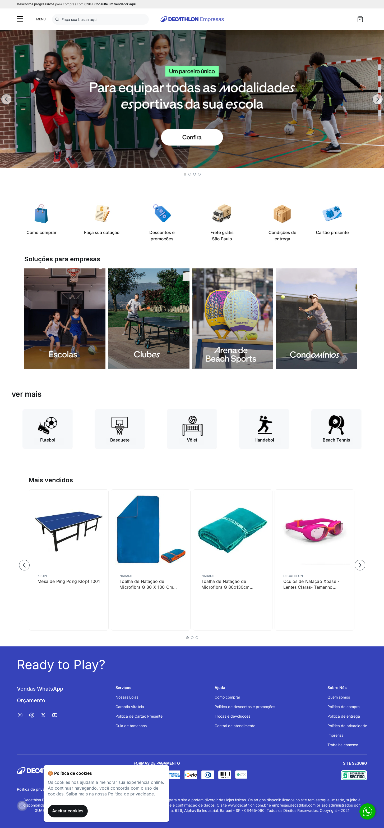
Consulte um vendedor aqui (115, 4)
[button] (185, 174)
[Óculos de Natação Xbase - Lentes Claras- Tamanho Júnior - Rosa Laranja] (314, 560)
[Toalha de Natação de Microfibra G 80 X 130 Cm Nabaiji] (151, 560)
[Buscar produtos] (58, 19)
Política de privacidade (37, 789)
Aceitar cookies (67, 811)
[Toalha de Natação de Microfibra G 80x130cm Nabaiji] (232, 560)
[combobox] (100, 19)
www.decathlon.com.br (248, 805)
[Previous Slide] (6, 99)
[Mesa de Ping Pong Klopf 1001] (69, 560)
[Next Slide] (377, 99)
